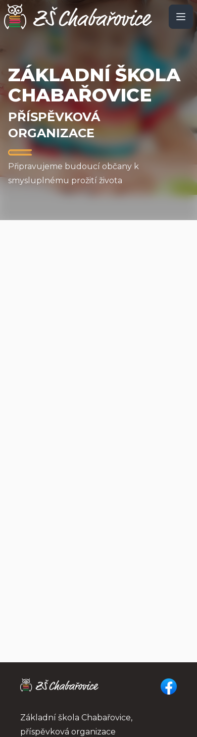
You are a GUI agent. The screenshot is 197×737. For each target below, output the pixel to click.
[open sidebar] (181, 17)
